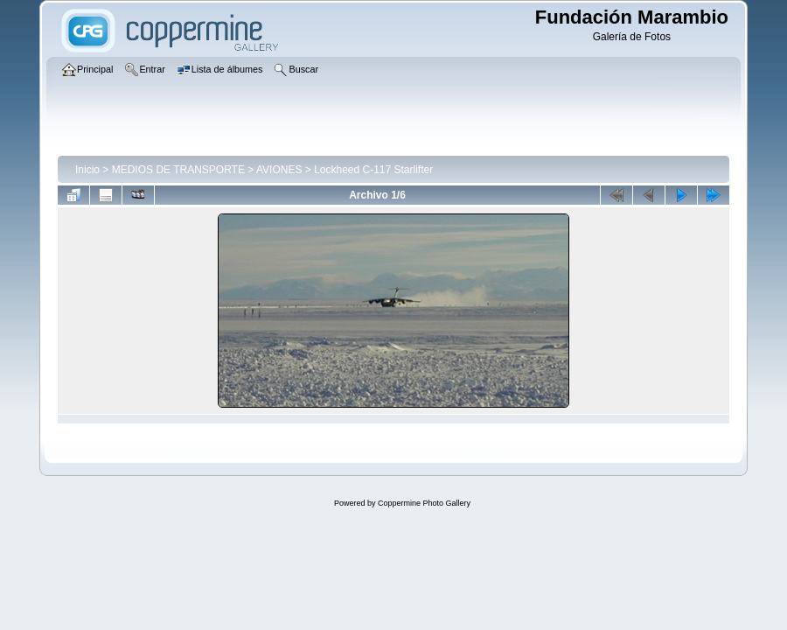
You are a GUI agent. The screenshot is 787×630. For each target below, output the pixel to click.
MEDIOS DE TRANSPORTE (178, 170)
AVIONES (279, 170)
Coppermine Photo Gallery (424, 503)
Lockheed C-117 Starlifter (373, 170)
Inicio (87, 170)
